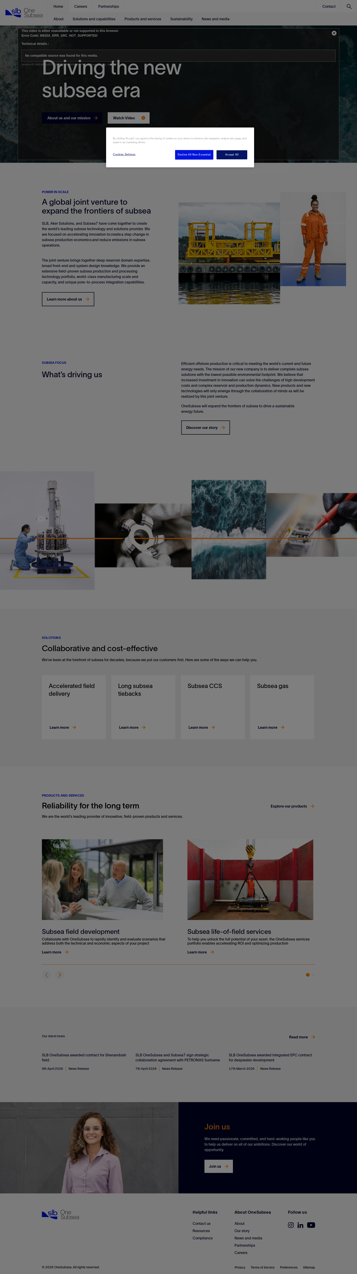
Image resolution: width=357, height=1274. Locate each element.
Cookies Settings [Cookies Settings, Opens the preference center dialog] (124, 154)
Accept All (232, 154)
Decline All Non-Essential (194, 154)
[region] (180, 147)
